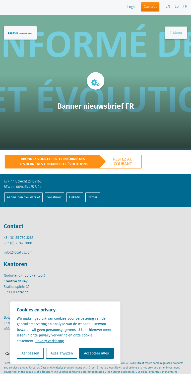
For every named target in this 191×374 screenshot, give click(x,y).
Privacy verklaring (49, 340)
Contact (150, 7)
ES (177, 6)
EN (168, 6)
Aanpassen (30, 353)
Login (132, 7)
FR (185, 6)
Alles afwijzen (62, 353)
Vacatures (54, 197)
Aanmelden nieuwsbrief (23, 197)
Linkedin (75, 197)
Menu (176, 33)
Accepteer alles (96, 353)
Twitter (92, 197)
